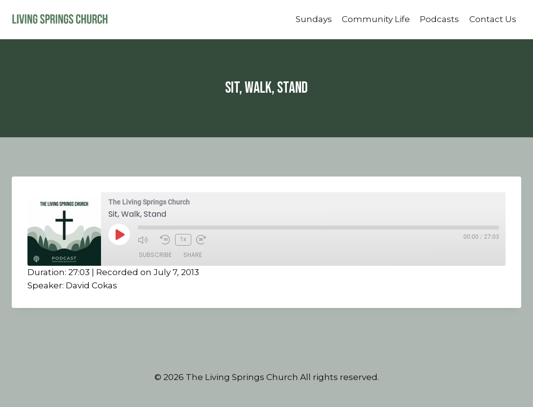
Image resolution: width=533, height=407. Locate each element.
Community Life (376, 19)
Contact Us (492, 19)
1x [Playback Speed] (183, 239)
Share (192, 255)
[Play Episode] (119, 234)
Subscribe (155, 255)
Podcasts (439, 19)
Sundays (314, 19)
